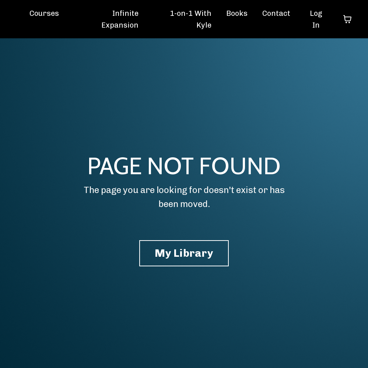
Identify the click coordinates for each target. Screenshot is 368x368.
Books (237, 13)
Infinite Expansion (120, 19)
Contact (276, 13)
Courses (44, 13)
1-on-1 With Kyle (190, 19)
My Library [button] (184, 253)
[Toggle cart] (347, 19)
